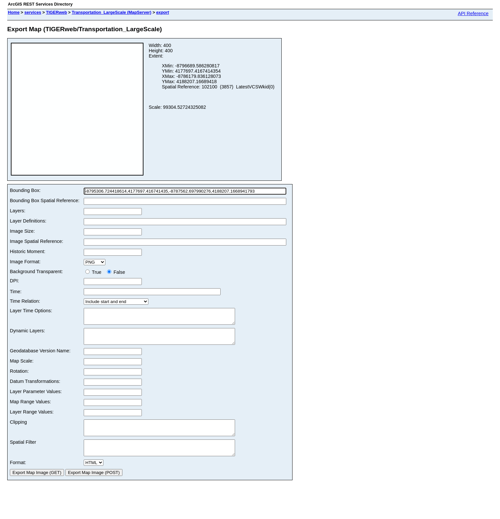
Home (14, 12)
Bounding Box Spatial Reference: (44, 200)
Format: (18, 474)
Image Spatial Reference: (36, 241)
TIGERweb (56, 12)
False (116, 272)
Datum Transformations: (35, 387)
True (94, 272)
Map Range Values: (30, 407)
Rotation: (19, 377)
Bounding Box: (25, 190)
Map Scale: (21, 366)
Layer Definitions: (28, 221)
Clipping (18, 428)
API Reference (473, 13)
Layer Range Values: (32, 417)
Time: (15, 291)
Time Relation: (25, 301)
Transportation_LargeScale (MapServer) (112, 12)
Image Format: (25, 261)
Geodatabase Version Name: (40, 356)
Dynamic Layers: (27, 333)
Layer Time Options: (31, 310)
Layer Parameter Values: (36, 397)
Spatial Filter (23, 451)
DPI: (14, 280)
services (32, 12)
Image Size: (22, 231)
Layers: (17, 210)
